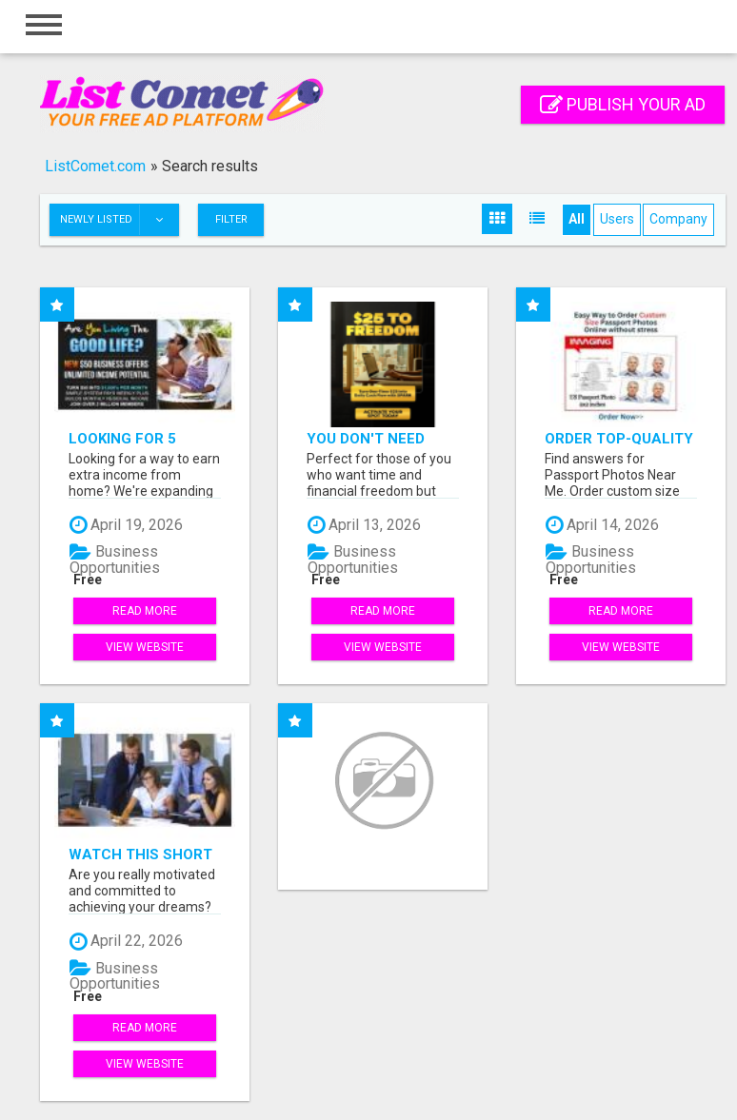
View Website (145, 647)
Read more (144, 611)
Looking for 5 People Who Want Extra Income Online (139, 438)
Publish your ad (623, 104)
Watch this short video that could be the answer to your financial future (140, 854)
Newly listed (119, 220)
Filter (231, 219)
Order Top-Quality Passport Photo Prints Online (619, 438)
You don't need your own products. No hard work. (382, 438)
